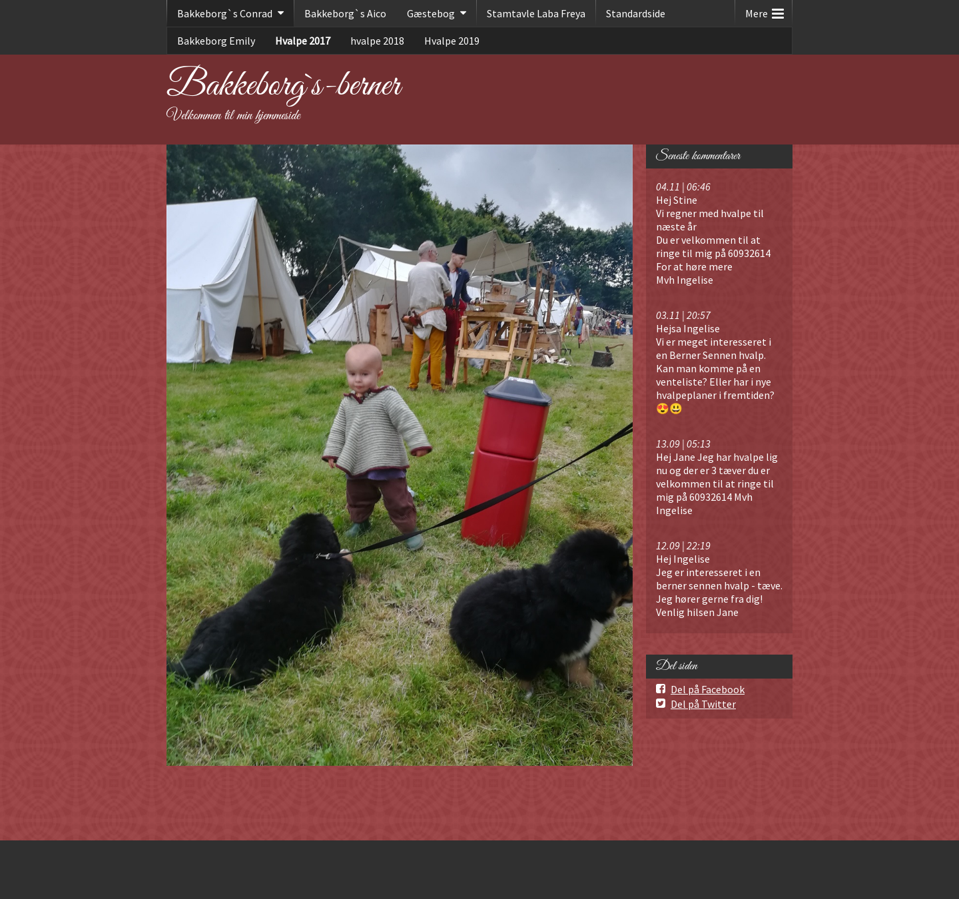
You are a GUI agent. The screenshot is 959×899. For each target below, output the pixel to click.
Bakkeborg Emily (216, 40)
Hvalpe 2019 (452, 40)
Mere (764, 10)
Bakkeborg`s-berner (283, 86)
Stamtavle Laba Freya (536, 13)
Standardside (635, 13)
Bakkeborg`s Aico (345, 13)
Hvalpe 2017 (302, 40)
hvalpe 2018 (377, 40)
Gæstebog (431, 13)
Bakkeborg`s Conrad (224, 13)
